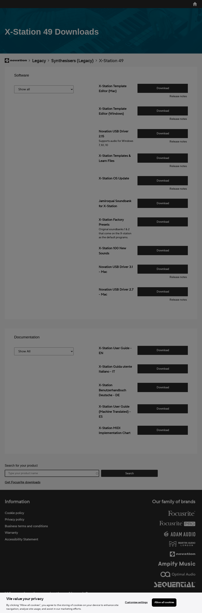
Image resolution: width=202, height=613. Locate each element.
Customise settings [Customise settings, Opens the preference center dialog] (136, 602)
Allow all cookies (164, 602)
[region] (101, 603)
